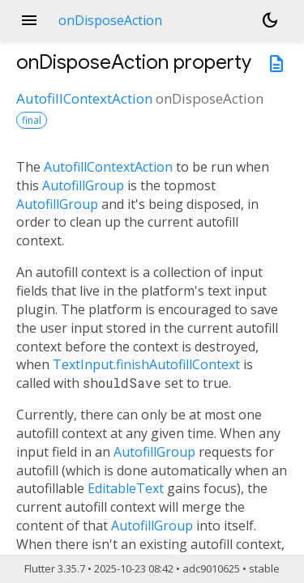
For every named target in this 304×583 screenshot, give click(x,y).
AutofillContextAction (84, 98)
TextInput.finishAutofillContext (146, 364)
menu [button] (29, 20)
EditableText (126, 488)
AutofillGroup (83, 185)
